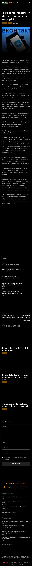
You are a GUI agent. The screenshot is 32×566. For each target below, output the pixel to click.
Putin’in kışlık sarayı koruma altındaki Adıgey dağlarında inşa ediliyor (15, 507)
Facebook (11, 483)
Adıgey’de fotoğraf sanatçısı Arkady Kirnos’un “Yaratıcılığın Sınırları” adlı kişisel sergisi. (23, 318)
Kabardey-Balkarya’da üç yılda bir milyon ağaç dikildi (8, 316)
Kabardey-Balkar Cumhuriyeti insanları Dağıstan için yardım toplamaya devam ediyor (12, 285)
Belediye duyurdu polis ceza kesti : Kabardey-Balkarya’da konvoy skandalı (12, 292)
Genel (10, 23)
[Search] (28, 258)
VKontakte (26, 487)
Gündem (4, 23)
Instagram (22, 483)
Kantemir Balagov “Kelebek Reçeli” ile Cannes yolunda (11, 270)
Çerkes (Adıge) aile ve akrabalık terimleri (12, 497)
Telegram (9, 487)
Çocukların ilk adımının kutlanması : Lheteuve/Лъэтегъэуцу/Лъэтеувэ (11, 277)
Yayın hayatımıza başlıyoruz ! (9, 512)
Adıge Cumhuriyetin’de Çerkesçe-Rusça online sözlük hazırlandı (15, 501)
